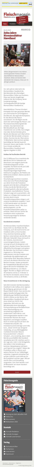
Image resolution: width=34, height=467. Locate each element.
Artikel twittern (24, 30)
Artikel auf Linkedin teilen (26, 30)
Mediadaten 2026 (12, 422)
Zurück (17, 372)
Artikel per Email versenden (28, 30)
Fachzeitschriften (12, 446)
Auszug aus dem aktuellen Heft (16, 414)
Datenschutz (12, 463)
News (5, 24)
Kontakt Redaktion (12, 432)
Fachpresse (10, 449)
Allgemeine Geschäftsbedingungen (12, 463)
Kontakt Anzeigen (12, 434)
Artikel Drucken (29, 30)
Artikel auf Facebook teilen (22, 30)
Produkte (13, 24)
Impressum (10, 454)
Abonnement (10, 419)
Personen (21, 24)
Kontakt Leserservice (13, 437)
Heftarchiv (9, 417)
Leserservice (10, 451)
